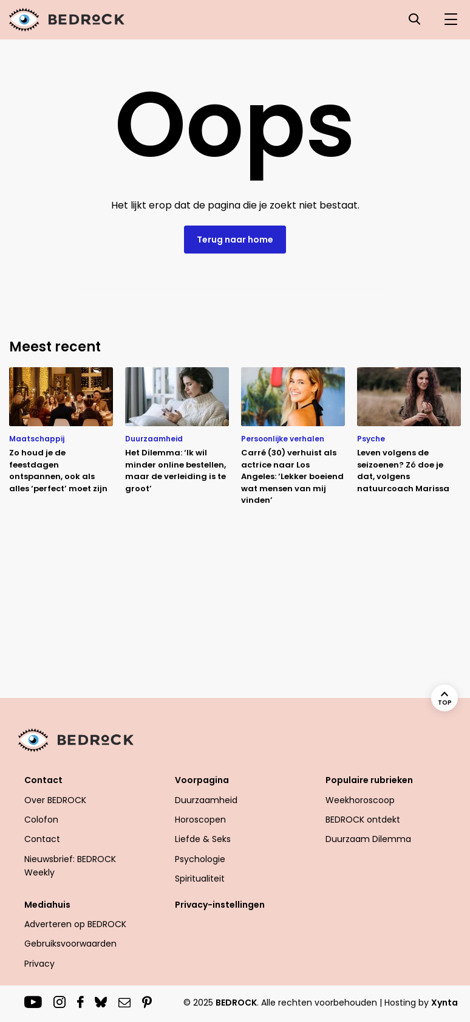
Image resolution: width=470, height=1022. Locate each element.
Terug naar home (235, 239)
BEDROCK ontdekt (362, 819)
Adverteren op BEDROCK (75, 924)
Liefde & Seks (203, 839)
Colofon (41, 819)
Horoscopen (200, 819)
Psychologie (200, 859)
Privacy (39, 964)
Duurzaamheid (206, 800)
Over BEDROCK (55, 800)
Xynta (444, 1002)
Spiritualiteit (200, 878)
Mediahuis (47, 905)
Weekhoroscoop (360, 800)
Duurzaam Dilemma (368, 839)
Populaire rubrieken (369, 780)
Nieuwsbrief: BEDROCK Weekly (70, 866)
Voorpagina (202, 780)
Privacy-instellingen (220, 905)
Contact (43, 780)
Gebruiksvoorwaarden (70, 943)
